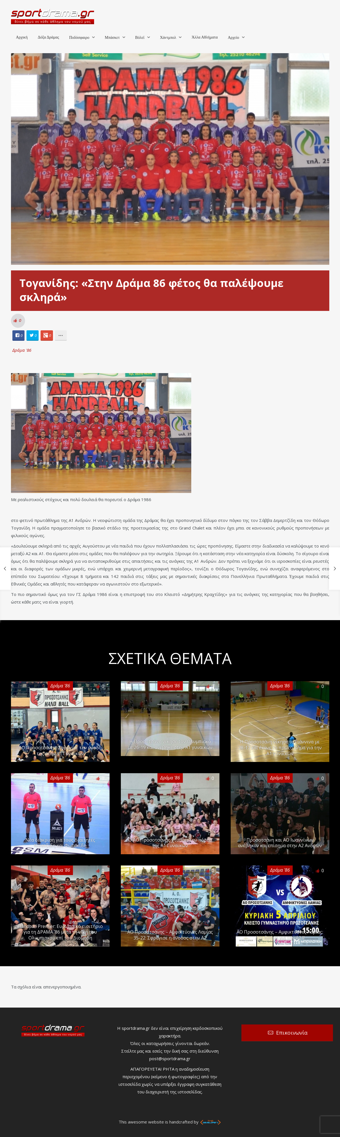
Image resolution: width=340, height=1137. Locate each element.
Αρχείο (233, 37)
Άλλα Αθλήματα (204, 37)
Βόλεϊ (140, 37)
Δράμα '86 (21, 350)
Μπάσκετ (112, 37)
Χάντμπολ (168, 37)
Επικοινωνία (292, 1032)
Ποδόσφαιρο (79, 37)
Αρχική (22, 37)
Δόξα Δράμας (48, 37)
